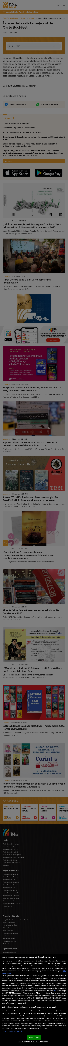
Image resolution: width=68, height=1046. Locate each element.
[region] (34, 1000)
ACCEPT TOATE (34, 1037)
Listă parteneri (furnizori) (12, 1031)
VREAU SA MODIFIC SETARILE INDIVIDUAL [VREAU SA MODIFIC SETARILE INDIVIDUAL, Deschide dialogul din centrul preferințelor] (33, 1042)
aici (55, 991)
